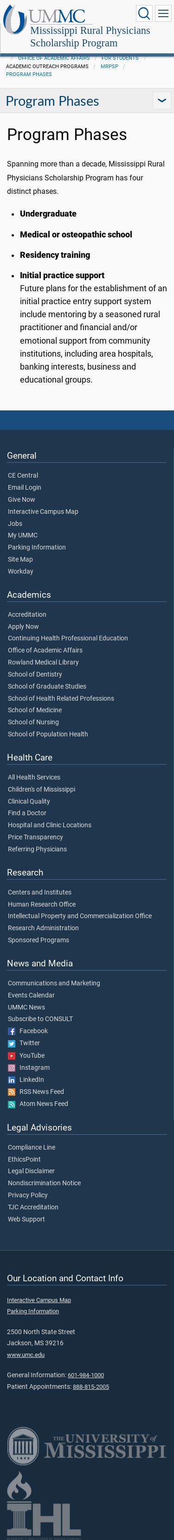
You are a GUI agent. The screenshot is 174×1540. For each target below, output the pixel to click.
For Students (120, 58)
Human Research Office (42, 904)
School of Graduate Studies (47, 686)
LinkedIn (26, 1080)
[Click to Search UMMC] (144, 13)
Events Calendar (31, 995)
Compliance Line (31, 1147)
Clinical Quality (29, 801)
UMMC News (26, 1007)
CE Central (23, 475)
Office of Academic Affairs (54, 58)
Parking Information (37, 547)
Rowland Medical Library (43, 662)
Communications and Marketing (54, 983)
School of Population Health (48, 734)
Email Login (24, 488)
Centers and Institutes (39, 892)
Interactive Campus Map (43, 512)
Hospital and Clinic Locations (49, 825)
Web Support (26, 1219)
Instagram (29, 1068)
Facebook (28, 1031)
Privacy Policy (28, 1195)
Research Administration (43, 928)
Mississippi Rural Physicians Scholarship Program (90, 37)
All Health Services (34, 777)
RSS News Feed (36, 1092)
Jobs (15, 524)
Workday (20, 571)
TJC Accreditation (33, 1207)
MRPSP (109, 67)
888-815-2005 (91, 1386)
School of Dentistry (35, 674)
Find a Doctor (27, 813)
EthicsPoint (24, 1159)
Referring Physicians (37, 849)
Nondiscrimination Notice (44, 1183)
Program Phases (29, 74)
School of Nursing (33, 722)
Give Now (21, 500)
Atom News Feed (38, 1104)
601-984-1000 (86, 1375)
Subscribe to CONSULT (40, 1019)
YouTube (26, 1056)
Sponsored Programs (38, 940)
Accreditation (27, 615)
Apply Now (23, 627)
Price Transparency (35, 837)
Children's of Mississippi (41, 789)
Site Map (20, 559)
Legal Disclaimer (31, 1171)
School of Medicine (35, 710)
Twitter (24, 1043)
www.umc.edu (26, 1354)
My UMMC (23, 535)
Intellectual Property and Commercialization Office (80, 916)
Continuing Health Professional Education (68, 638)
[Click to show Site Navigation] (163, 13)
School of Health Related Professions (61, 699)
